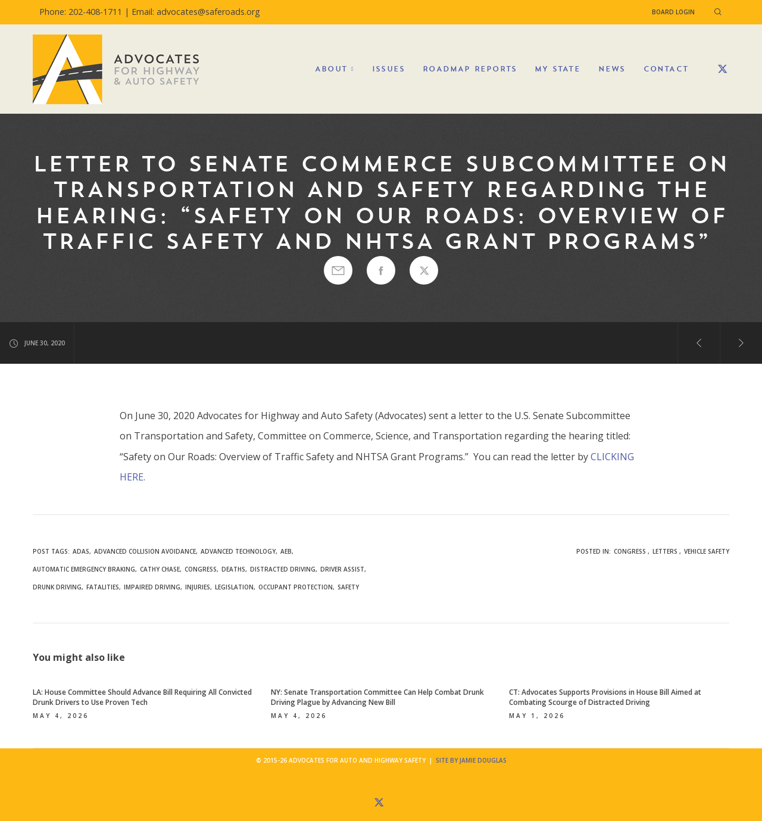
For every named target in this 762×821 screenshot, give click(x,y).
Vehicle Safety (706, 551)
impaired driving (152, 587)
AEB (286, 551)
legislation (234, 587)
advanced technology (238, 551)
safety (348, 587)
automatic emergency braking (84, 569)
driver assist (342, 569)
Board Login (673, 12)
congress (201, 569)
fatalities (102, 587)
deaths (233, 569)
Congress (630, 551)
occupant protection (295, 587)
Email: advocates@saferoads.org (196, 11)
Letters (664, 551)
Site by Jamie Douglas (471, 760)
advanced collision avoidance (145, 551)
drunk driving (57, 587)
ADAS (81, 551)
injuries (197, 587)
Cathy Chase (160, 569)
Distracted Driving (283, 569)
